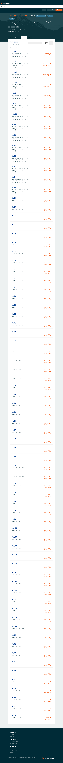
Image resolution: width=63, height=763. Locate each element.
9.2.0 (14, 207)
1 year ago (47, 95)
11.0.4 (14, 51)
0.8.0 (14, 670)
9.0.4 (14, 260)
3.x (17, 29)
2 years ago (47, 105)
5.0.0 (14, 412)
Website (50, 15)
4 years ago (47, 253)
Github (12, 734)
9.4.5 (14, 135)
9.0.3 (14, 269)
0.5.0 (14, 715)
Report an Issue (13, 743)
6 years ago (47, 423)
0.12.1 (14, 599)
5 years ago (47, 343)
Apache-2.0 (47, 55)
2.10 (23, 628)
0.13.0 (14, 590)
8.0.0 (14, 331)
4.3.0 (14, 421)
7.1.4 (14, 349)
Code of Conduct (13, 750)
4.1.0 (14, 439)
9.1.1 (14, 224)
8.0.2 (14, 314)
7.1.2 (14, 367)
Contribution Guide (14, 741)
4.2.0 (14, 430)
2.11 (20, 450)
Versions (24, 37)
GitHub (12, 18)
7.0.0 (14, 394)
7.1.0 (14, 385)
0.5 (21, 33)
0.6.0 (14, 697)
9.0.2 (14, 278)
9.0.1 (14, 287)
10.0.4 (14, 93)
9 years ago (47, 601)
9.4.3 (14, 156)
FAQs (11, 748)
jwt (9, 26)
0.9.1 (14, 644)
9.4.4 (14, 145)
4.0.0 (14, 447)
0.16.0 (14, 554)
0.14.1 (14, 572)
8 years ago (47, 557)
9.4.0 (14, 187)
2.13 (20, 29)
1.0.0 (14, 519)
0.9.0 (14, 653)
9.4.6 (14, 124)
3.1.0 (14, 465)
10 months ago (47, 74)
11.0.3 (14, 61)
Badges (29, 37)
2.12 (24, 29)
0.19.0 (14, 528)
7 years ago (47, 494)
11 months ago (47, 84)
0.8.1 (14, 662)
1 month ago (47, 53)
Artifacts (17, 37)
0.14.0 (14, 581)
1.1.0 (14, 510)
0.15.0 (14, 563)
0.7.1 (14, 679)
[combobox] (35, 43)
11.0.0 (14, 82)
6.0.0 (14, 403)
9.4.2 (14, 166)
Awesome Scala (51, 10)
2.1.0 (14, 492)
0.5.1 (14, 706)
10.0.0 (14, 114)
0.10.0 (14, 626)
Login (59, 10)
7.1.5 (14, 340)
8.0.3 (14, 305)
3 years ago (47, 200)
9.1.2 (14, 216)
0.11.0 (14, 617)
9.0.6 (14, 242)
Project (11, 37)
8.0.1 (14, 323)
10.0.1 (14, 103)
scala (17, 26)
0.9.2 (14, 635)
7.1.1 (14, 376)
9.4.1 (14, 177)
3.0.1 (14, 474)
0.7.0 (14, 688)
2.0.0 (14, 501)
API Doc (44, 10)
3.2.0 (14, 456)
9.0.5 (14, 251)
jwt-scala (13, 15)
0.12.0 (14, 608)
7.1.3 (14, 358)
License (11, 752)
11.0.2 (14, 72)
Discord (12, 736)
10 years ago (47, 682)
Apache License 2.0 (41, 15)
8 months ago (47, 63)
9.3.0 (14, 198)
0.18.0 (14, 537)
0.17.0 (14, 546)
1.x (18, 31)
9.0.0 (14, 296)
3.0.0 (14, 483)
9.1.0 (14, 233)
